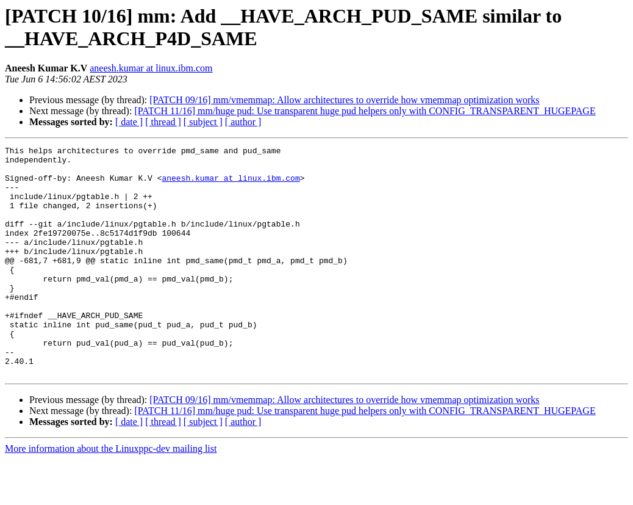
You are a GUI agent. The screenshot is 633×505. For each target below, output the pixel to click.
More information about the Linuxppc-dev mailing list (110, 494)
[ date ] (129, 122)
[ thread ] (163, 122)
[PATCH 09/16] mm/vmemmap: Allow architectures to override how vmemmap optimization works (344, 100)
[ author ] (243, 122)
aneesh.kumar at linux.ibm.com (151, 68)
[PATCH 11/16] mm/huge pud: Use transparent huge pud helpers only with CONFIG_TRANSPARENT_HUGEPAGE (364, 111)
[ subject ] (203, 122)
